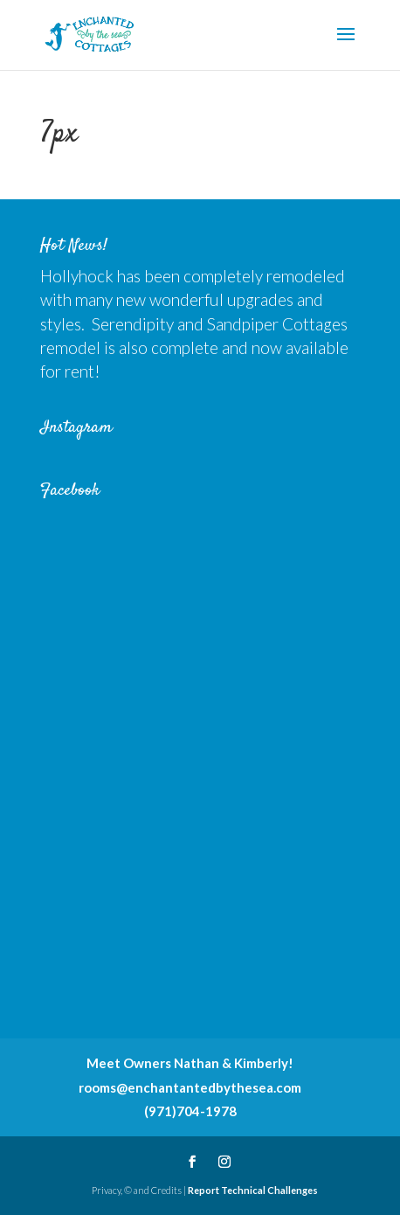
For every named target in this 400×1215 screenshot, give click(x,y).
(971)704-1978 (190, 1111)
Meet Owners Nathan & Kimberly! (189, 1063)
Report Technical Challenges (253, 1190)
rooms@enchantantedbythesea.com (190, 1087)
